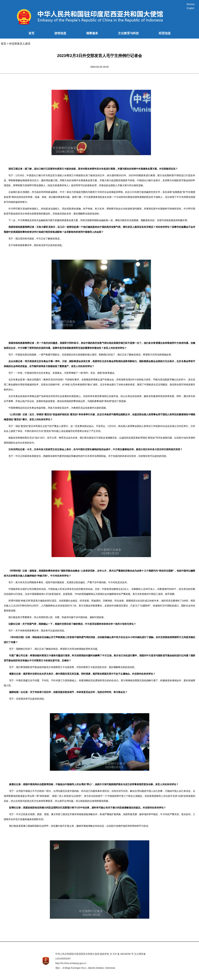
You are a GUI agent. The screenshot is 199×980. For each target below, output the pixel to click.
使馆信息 (60, 33)
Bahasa (191, 4)
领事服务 (92, 33)
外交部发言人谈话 (19, 43)
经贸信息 (165, 33)
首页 (31, 33)
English (190, 8)
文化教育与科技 (128, 33)
